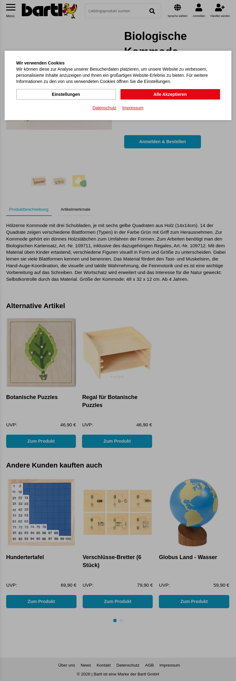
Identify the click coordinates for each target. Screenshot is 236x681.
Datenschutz (104, 107)
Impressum (133, 107)
